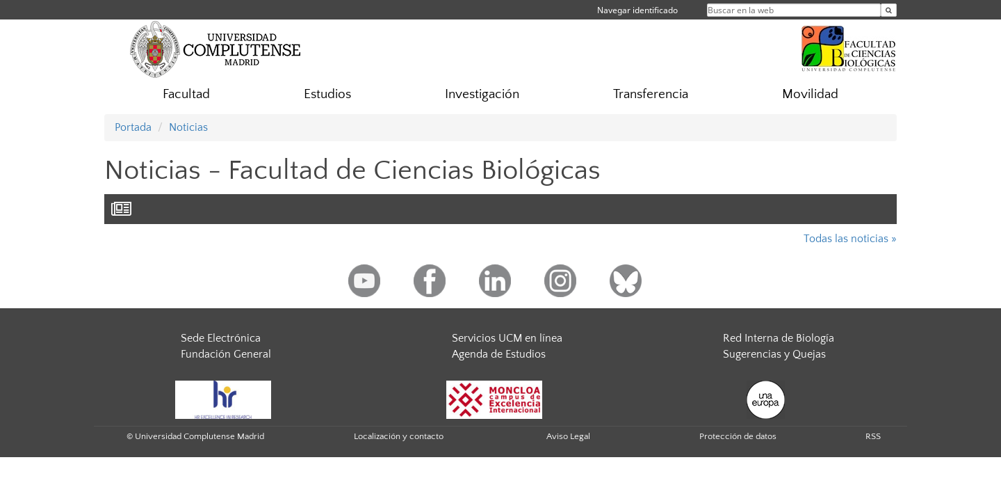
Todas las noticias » (850, 238)
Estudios (327, 94)
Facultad (186, 94)
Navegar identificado (637, 10)
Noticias (188, 127)
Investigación (482, 94)
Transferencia (650, 94)
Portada (133, 127)
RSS (873, 436)
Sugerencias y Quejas (774, 354)
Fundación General (226, 354)
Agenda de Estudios (499, 354)
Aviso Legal (568, 436)
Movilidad (810, 94)
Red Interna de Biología (778, 338)
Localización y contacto (398, 436)
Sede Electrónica (221, 338)
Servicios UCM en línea (507, 338)
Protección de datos (737, 436)
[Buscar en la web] (889, 10)
